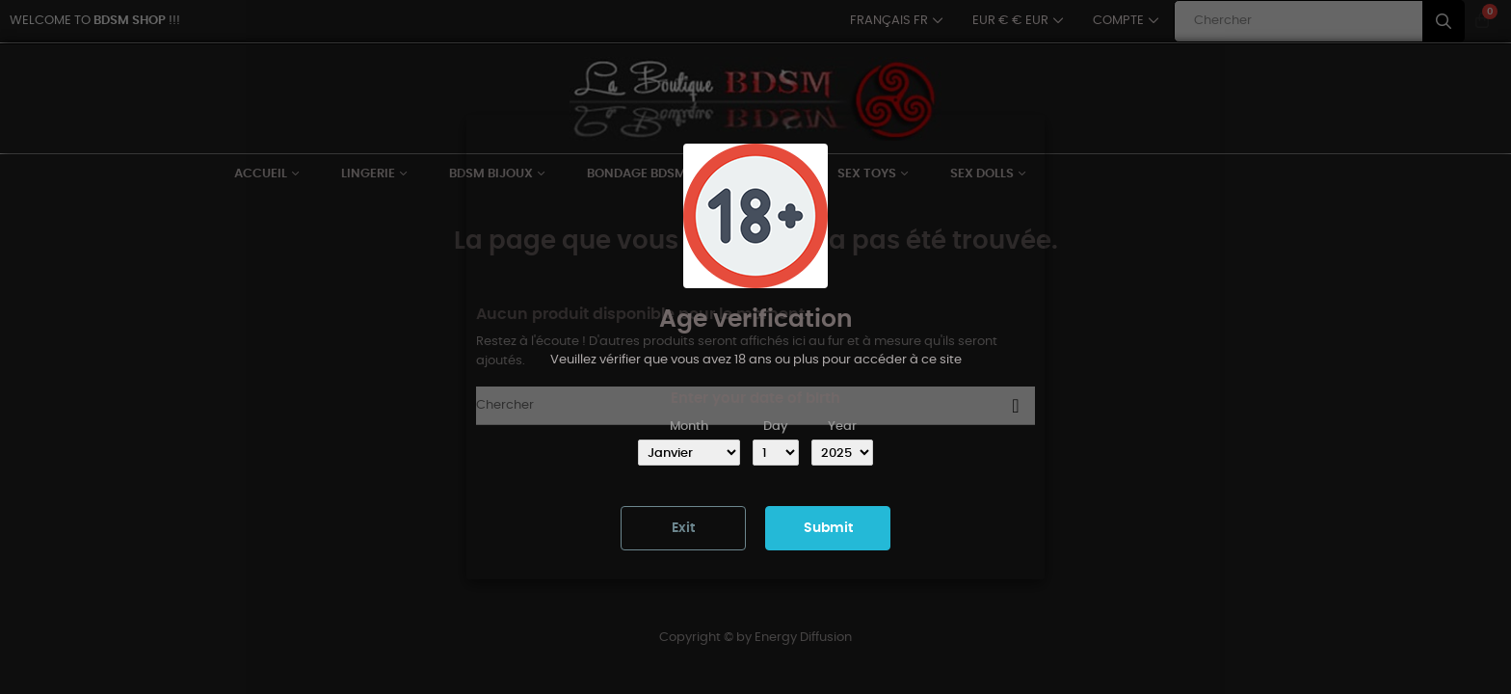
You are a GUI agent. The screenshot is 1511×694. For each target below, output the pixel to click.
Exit (683, 528)
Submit (828, 528)
